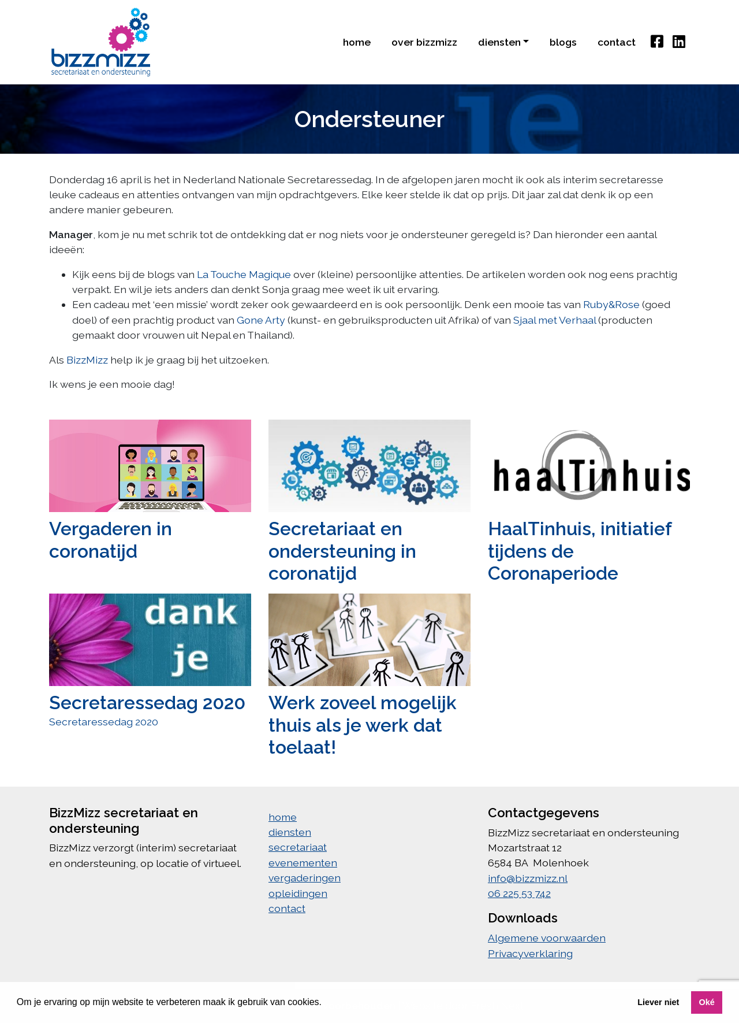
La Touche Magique (244, 274)
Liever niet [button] (658, 1002)
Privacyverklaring (530, 953)
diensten (289, 832)
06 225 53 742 (519, 893)
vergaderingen (304, 878)
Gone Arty (261, 320)
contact (617, 42)
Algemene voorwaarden (547, 938)
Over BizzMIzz (424, 42)
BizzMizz (87, 360)
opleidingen (297, 893)
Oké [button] (706, 1002)
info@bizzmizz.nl (528, 878)
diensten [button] (499, 42)
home (357, 42)
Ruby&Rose (611, 304)
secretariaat (297, 847)
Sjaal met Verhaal (554, 320)
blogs (563, 42)
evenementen (302, 863)
